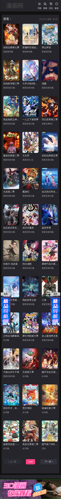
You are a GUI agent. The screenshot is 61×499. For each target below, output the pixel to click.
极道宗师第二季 (11, 155)
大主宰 (25, 155)
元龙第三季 (28, 372)
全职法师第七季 (11, 47)
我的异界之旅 (29, 300)
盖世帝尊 (46, 227)
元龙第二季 (9, 191)
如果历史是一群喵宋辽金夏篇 (11, 444)
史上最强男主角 (50, 336)
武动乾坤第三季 (11, 83)
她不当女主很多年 (50, 372)
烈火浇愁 (27, 264)
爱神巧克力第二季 (50, 264)
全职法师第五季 (50, 155)
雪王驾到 (27, 408)
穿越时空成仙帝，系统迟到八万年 (30, 47)
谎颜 (44, 83)
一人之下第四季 (30, 119)
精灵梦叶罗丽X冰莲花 (11, 300)
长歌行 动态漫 (10, 264)
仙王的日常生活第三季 (11, 227)
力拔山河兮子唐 (11, 372)
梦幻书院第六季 (30, 336)
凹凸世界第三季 (50, 119)
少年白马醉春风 (11, 336)
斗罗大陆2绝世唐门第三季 (30, 83)
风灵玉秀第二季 (30, 444)
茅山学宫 (46, 47)
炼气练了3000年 (50, 444)
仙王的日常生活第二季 (50, 191)
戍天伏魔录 (28, 227)
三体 (44, 300)
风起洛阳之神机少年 (11, 119)
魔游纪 (25, 191)
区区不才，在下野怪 (11, 408)
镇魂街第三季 (48, 408)
